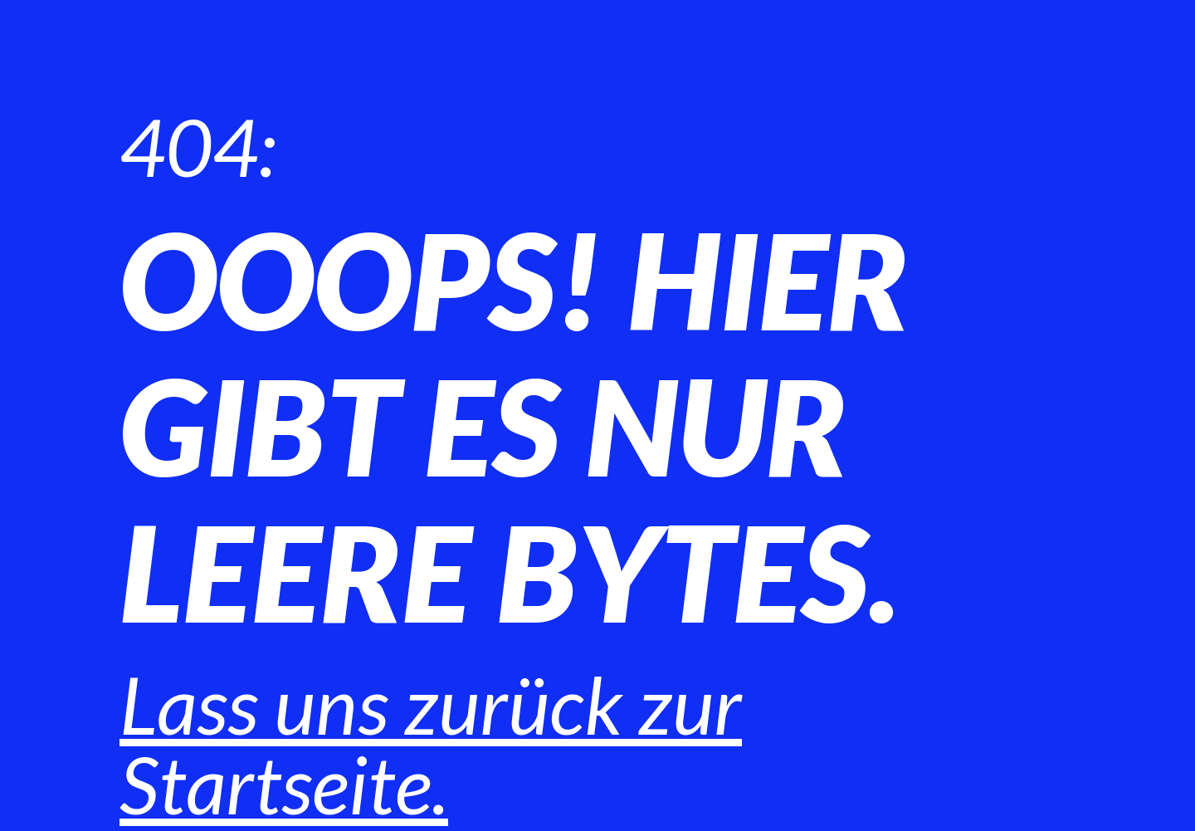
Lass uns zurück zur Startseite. (431, 744)
